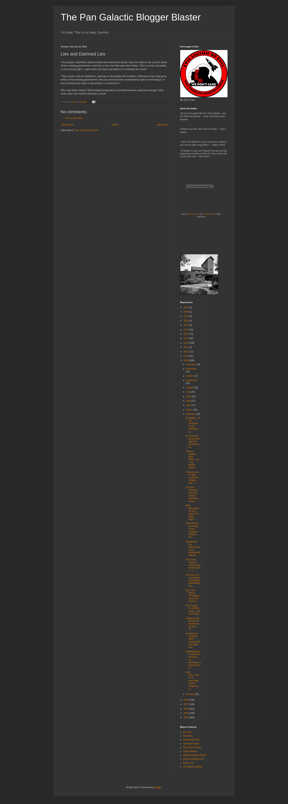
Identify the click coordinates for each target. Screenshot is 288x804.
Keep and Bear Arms (193, 759)
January (190, 694)
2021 (186, 307)
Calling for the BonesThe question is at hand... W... (193, 624)
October (190, 376)
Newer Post (67, 124)
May (188, 400)
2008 (186, 700)
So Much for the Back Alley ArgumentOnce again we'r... (193, 640)
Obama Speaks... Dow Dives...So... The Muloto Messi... (193, 459)
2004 (186, 717)
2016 (186, 329)
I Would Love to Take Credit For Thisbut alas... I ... (192, 477)
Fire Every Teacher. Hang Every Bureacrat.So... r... (193, 565)
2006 (186, 708)
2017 (186, 325)
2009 (186, 360)
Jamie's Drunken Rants (194, 755)
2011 (186, 351)
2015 (186, 334)
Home (115, 124)
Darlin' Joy (188, 763)
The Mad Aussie (191, 743)
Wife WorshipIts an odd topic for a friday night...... (192, 512)
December (191, 364)
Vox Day (187, 732)
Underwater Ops (191, 739)
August (190, 387)
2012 (186, 347)
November (191, 368)
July (188, 392)
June (189, 396)
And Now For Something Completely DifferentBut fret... (193, 580)
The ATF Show (208, 214)
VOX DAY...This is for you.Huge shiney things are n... (192, 680)
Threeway (188, 736)
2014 (186, 338)
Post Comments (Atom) (86, 130)
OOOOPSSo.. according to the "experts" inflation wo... (193, 530)
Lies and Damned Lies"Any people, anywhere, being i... (192, 494)
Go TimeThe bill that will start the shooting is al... (193, 441)
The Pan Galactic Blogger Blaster (131, 17)
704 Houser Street (192, 747)
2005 (186, 713)
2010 (186, 356)
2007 (186, 704)
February (191, 414)
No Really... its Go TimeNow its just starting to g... (193, 425)
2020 (186, 311)
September (191, 380)
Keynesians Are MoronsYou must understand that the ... (193, 548)
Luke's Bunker (190, 751)
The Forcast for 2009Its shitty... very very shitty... (193, 609)
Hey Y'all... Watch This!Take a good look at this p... (193, 596)
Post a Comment (73, 118)
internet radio (193, 214)
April (188, 405)
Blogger (157, 787)
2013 (186, 343)
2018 (186, 320)
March (189, 409)
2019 (186, 316)
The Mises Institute (192, 766)
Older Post (162, 124)
